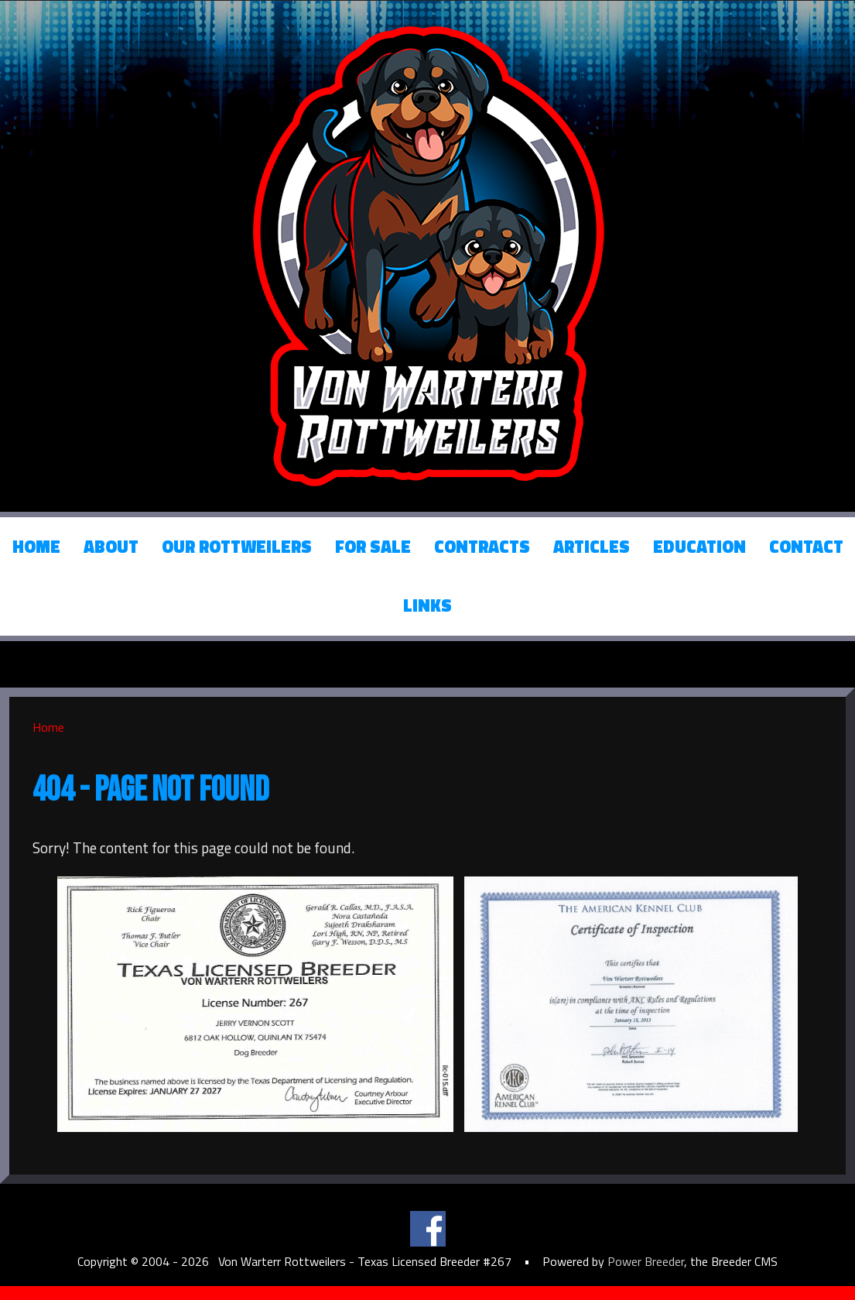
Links (427, 605)
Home (36, 546)
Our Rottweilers (237, 546)
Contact (806, 546)
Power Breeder (645, 1261)
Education (699, 546)
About (111, 546)
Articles (591, 546)
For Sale (373, 546)
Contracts (482, 546)
